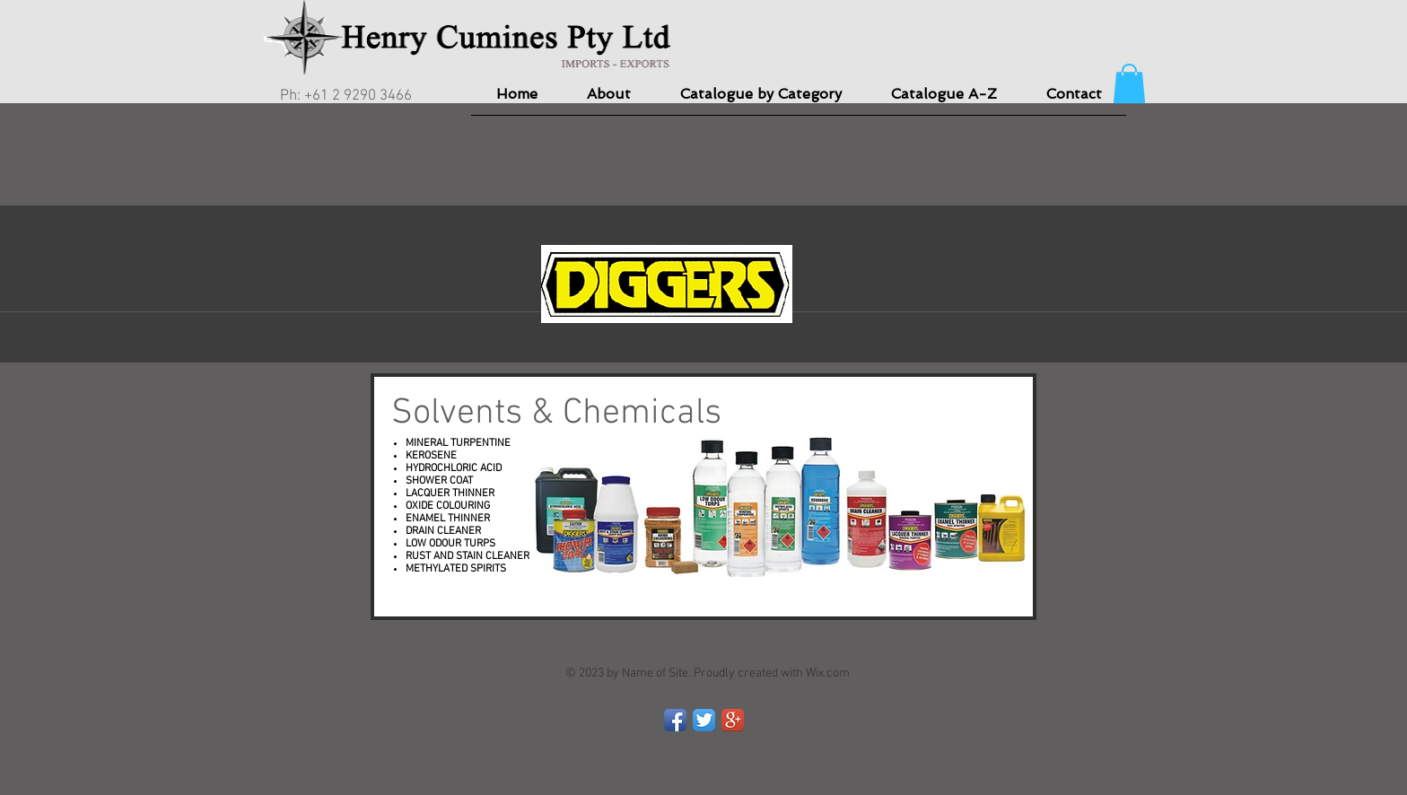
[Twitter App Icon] (704, 720)
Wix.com (828, 673)
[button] (1129, 83)
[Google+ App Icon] (732, 720)
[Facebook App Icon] (675, 720)
